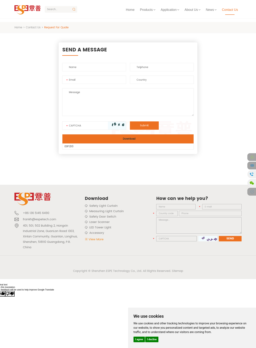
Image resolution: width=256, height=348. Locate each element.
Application (169, 10)
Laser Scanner (97, 222)
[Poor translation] (10, 296)
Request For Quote (59, 27)
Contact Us (230, 10)
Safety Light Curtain (101, 206)
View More (94, 239)
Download (96, 198)
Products (146, 10)
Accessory (94, 233)
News (210, 10)
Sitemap (177, 273)
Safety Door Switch (100, 216)
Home (130, 10)
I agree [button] (139, 339)
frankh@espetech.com (39, 221)
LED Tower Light (98, 227)
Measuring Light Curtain (104, 211)
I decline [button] (152, 339)
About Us (191, 10)
